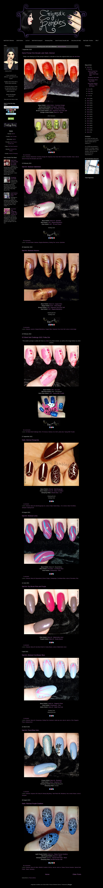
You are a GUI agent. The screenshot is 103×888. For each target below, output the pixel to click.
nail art (77, 156)
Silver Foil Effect (71, 505)
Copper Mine (48, 329)
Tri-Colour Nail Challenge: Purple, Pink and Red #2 (14, 211)
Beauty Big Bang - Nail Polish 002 (51, 793)
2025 (88, 98)
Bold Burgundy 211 (40, 505)
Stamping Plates (49, 40)
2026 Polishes (19, 40)
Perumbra (72, 578)
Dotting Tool (52, 242)
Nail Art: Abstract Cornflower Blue (33, 655)
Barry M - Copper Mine (55, 304)
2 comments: (26, 327)
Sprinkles (62, 242)
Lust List (27, 40)
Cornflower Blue (61, 578)
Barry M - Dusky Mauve (56, 639)
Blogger (70, 884)
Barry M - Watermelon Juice (55, 637)
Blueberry (63, 793)
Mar (89, 91)
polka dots (61, 431)
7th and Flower (30, 242)
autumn (33, 329)
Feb (89, 93)
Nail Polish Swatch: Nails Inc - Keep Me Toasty (14, 162)
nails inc (68, 720)
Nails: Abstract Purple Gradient (32, 803)
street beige (73, 329)
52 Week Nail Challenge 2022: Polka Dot (36, 337)
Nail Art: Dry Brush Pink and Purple (34, 586)
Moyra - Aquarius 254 (55, 782)
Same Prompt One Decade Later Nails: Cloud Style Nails (93, 73)
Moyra (74, 793)
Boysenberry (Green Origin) (43, 578)
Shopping (15, 153)
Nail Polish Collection (9, 40)
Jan (89, 95)
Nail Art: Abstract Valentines (31, 167)
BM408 (41, 867)
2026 (88, 67)
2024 (88, 100)
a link (46, 341)
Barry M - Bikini (57, 856)
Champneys (53, 578)
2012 (88, 127)
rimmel (65, 505)
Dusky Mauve (48, 647)
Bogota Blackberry (43, 242)
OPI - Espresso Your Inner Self (58, 110)
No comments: (27, 155)
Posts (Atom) (32, 877)
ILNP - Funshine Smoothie (57, 109)
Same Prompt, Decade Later (62, 40)
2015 (88, 121)
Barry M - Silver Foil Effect (55, 491)
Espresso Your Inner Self (54, 156)
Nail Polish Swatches (13, 146)
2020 (88, 109)
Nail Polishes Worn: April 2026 (14, 194)
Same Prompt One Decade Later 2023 (32, 158)
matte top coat (58, 720)
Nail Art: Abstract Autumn (30, 250)
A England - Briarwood (57, 107)
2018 (88, 114)
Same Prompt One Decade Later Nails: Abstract (38, 53)
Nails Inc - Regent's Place (55, 703)
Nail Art (13, 133)
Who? (97, 40)
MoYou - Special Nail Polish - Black (57, 857)
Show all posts (62, 46)
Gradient (45, 867)
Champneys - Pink (55, 570)
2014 (88, 123)
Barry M (33, 505)
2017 (88, 116)
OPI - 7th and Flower (55, 224)
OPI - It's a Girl (56, 389)
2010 (88, 132)
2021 (88, 107)
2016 (88, 118)
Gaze (73, 156)
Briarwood (33, 156)
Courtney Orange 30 (42, 156)
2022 (88, 105)
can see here (76, 56)
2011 (88, 130)
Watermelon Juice (62, 647)
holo (68, 793)
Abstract (28, 156)
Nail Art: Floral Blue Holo (30, 730)
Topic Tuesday (13, 136)
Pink (77, 578)
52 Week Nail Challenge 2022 (33, 431)
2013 (88, 125)
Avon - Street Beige (55, 305)
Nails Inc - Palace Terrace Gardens (58, 854)
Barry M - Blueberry (56, 780)
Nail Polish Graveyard (37, 40)
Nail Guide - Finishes (88, 40)
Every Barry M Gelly (76, 40)
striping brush (30, 507)
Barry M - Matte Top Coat (56, 707)
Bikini (37, 867)
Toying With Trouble (69, 431)
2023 (88, 103)
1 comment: (26, 504)
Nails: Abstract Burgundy (30, 440)
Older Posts (77, 874)
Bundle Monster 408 (56, 859)
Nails (51, 505)
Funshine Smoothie (66, 156)
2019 (88, 112)
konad (71, 793)
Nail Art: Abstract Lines (30, 516)
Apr (89, 89)
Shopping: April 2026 (13, 178)
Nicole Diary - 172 (57, 492)
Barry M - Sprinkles (55, 220)
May (89, 69)
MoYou (50, 867)
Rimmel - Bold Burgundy (56, 489)
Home (47, 874)
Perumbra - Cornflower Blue (55, 568)
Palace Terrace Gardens (68, 867)
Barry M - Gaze (58, 112)
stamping (32, 869)
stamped (24, 507)
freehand (51, 720)
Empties (10, 153)
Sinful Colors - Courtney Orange (56, 105)
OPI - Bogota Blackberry (55, 222)
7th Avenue (45, 431)
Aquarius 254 (34, 793)
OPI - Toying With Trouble (57, 393)
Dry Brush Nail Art (40, 647)
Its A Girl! (55, 431)
